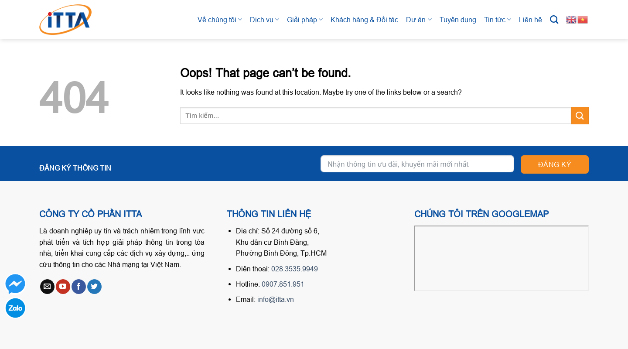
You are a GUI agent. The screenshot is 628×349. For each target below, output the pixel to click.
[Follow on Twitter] (94, 286)
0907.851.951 (283, 284)
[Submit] (580, 115)
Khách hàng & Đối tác (364, 20)
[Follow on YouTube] (63, 286)
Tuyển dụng (458, 20)
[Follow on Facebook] (79, 286)
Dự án (418, 19)
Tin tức (497, 19)
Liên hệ (530, 20)
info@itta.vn (275, 299)
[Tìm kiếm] (554, 19)
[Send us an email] (47, 286)
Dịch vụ (264, 19)
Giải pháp (305, 19)
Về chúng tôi (220, 19)
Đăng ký (554, 164)
